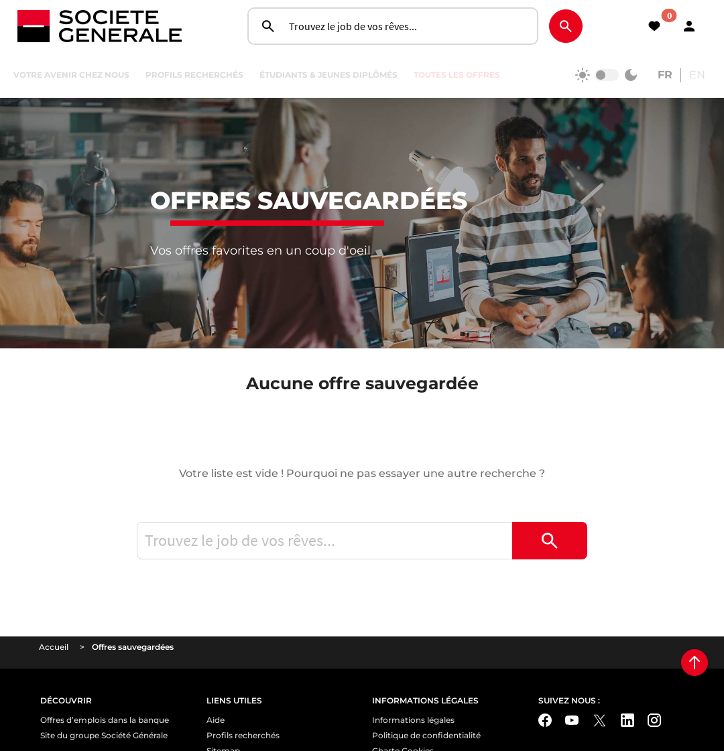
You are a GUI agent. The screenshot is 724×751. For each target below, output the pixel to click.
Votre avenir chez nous (71, 75)
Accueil (53, 689)
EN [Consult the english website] (697, 74)
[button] (689, 26)
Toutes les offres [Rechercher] (457, 75)
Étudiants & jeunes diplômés (328, 75)
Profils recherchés (194, 75)
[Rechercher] (566, 26)
